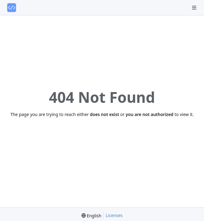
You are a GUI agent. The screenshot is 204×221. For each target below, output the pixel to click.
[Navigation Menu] (195, 7)
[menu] (91, 216)
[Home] (11, 7)
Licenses (114, 215)
